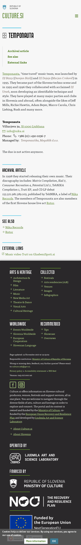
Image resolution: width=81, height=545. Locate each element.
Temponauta (10, 74)
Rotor (50, 203)
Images (48, 290)
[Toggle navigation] (77, 16)
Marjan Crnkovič (62, 78)
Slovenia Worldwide (24, 333)
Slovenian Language (24, 345)
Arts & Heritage (21, 272)
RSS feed (52, 371)
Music (16, 293)
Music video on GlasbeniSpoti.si (30, 254)
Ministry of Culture (49, 410)
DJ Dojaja (45, 78)
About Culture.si (22, 428)
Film (15, 285)
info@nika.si (15, 131)
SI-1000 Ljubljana (32, 126)
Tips (46, 329)
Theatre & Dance (22, 302)
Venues (48, 286)
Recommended (50, 323)
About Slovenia (22, 434)
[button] (36, 541)
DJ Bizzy (7, 78)
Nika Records (14, 227)
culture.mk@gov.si (21, 366)
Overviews (50, 338)
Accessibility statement (35, 371)
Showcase (49, 333)
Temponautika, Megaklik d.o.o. (39, 140)
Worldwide (18, 323)
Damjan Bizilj (22, 78)
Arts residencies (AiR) (56, 282)
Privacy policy (16, 371)
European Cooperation (20, 340)
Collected (48, 272)
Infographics (51, 295)
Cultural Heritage (23, 310)
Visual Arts (19, 306)
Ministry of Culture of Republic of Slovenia (51, 359)
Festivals (49, 277)
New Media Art (21, 298)
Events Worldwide (23, 329)
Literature (19, 289)
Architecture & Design (21, 279)
